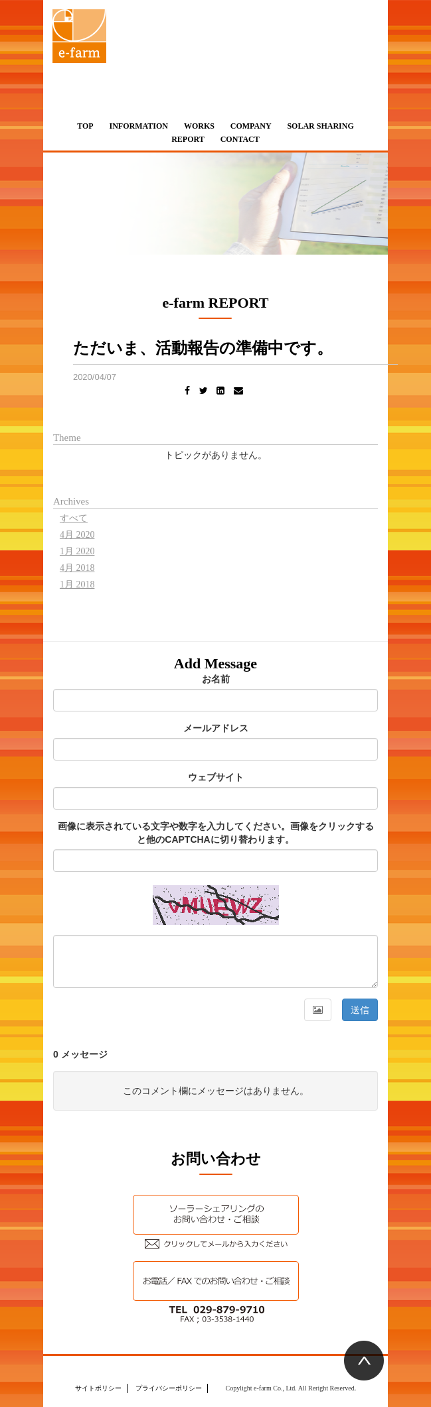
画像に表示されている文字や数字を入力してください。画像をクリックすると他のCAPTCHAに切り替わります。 (216, 833)
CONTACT (240, 139)
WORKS (199, 126)
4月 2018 (77, 568)
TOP (85, 126)
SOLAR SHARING (320, 126)
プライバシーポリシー (168, 1388)
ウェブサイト (216, 777)
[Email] (238, 391)
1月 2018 (77, 584)
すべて (74, 518)
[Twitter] (203, 391)
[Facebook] (187, 391)
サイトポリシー (98, 1388)
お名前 (216, 679)
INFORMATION (139, 126)
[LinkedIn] (220, 391)
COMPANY (251, 126)
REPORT (188, 139)
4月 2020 (77, 535)
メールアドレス (215, 728)
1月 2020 (77, 551)
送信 (360, 1010)
